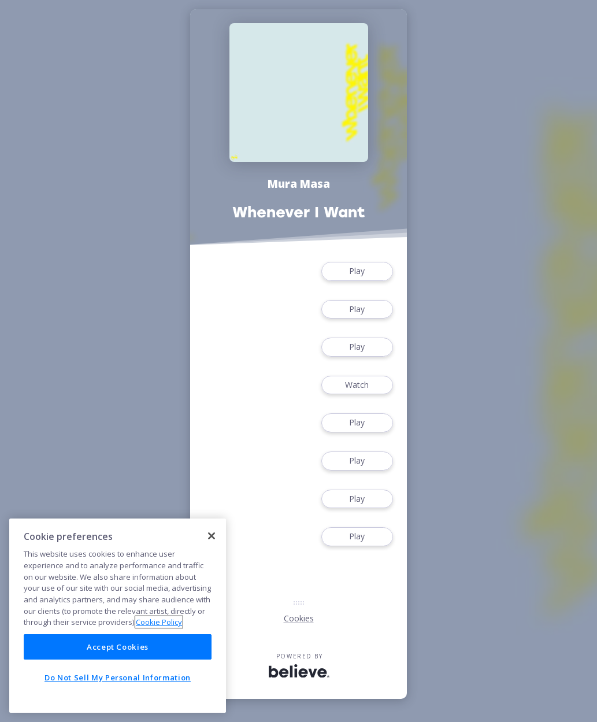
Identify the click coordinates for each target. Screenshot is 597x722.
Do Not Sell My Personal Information (118, 677)
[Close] (211, 536)
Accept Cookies (118, 647)
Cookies (299, 618)
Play (357, 271)
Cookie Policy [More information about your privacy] (159, 622)
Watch (357, 385)
